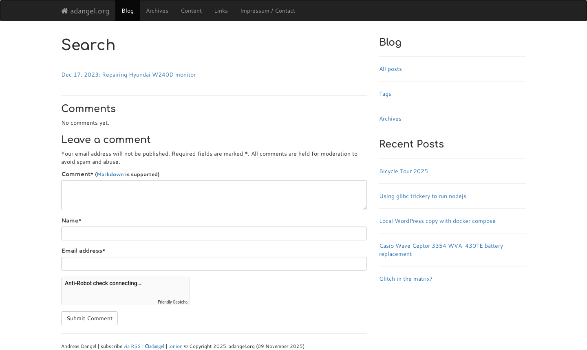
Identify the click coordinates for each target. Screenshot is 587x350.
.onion (176, 346)
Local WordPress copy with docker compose (437, 221)
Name (71, 220)
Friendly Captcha (173, 302)
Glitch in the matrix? (406, 279)
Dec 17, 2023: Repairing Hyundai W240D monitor (128, 74)
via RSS (132, 346)
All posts (390, 69)
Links (221, 11)
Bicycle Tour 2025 (403, 171)
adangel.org (85, 10)
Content (191, 11)
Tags (385, 94)
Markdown (110, 174)
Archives (157, 11)
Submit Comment (89, 318)
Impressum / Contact (267, 11)
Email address (83, 251)
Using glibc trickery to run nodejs (422, 196)
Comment (110, 174)
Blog (127, 11)
